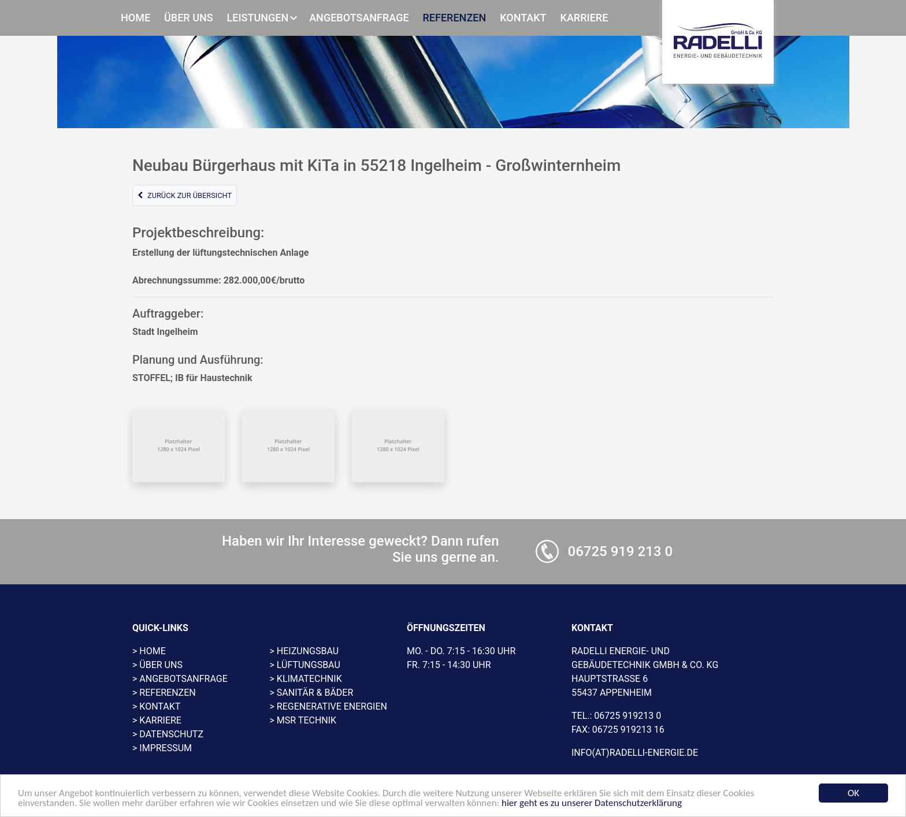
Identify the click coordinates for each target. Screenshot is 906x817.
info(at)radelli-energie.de (634, 752)
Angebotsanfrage (359, 18)
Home (135, 18)
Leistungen (258, 18)
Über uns (188, 18)
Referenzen (455, 18)
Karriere (584, 18)
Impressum (165, 748)
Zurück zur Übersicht (185, 195)
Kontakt (523, 18)
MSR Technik (306, 720)
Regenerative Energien (332, 706)
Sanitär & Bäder (315, 692)
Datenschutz (171, 734)
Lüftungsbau (308, 664)
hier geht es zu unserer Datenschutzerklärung (592, 803)
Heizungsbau (308, 651)
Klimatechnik (309, 678)
